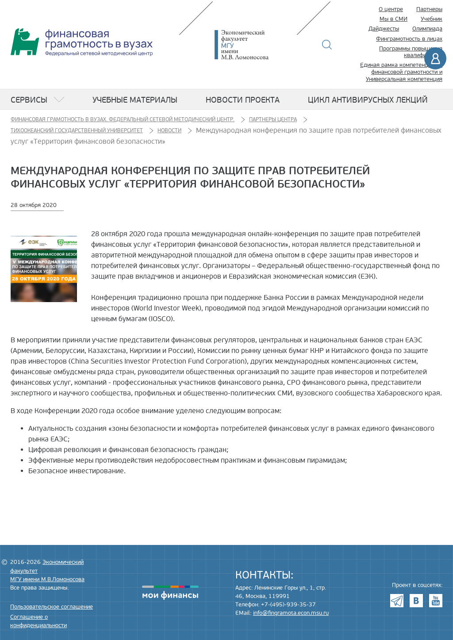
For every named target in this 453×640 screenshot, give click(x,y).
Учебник (431, 19)
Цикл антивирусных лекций (368, 100)
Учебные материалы (134, 100)
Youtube (435, 600)
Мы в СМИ (393, 19)
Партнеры (429, 9)
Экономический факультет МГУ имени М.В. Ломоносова (255, 44)
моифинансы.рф (170, 593)
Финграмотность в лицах (409, 38)
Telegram (396, 600)
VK (416, 600)
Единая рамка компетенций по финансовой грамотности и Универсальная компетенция (401, 71)
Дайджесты (384, 28)
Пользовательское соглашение (51, 606)
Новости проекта (243, 100)
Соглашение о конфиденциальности (38, 621)
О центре (391, 9)
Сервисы (29, 100)
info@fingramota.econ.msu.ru (291, 613)
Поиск (327, 45)
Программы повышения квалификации (410, 52)
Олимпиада (427, 28)
